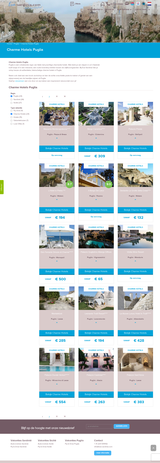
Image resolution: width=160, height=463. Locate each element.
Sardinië (19, 90)
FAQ (120, 457)
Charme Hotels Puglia (30, 34)
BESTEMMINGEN (94, 9)
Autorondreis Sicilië (46, 435)
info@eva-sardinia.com (103, 437)
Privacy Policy (142, 457)
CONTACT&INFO (141, 9)
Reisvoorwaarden (109, 457)
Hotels (18, 108)
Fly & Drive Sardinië (18, 437)
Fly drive (18, 101)
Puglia (16, 34)
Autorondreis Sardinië (19, 435)
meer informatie (102, 444)
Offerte (77, 4)
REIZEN (109, 9)
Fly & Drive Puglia (72, 435)
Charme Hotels (21, 105)
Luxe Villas (19, 115)
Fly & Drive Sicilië (45, 437)
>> (65, 87)
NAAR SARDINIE (123, 9)
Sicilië (18, 93)
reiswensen (19, 72)
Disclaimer (130, 457)
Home (9, 34)
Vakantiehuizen (21, 111)
